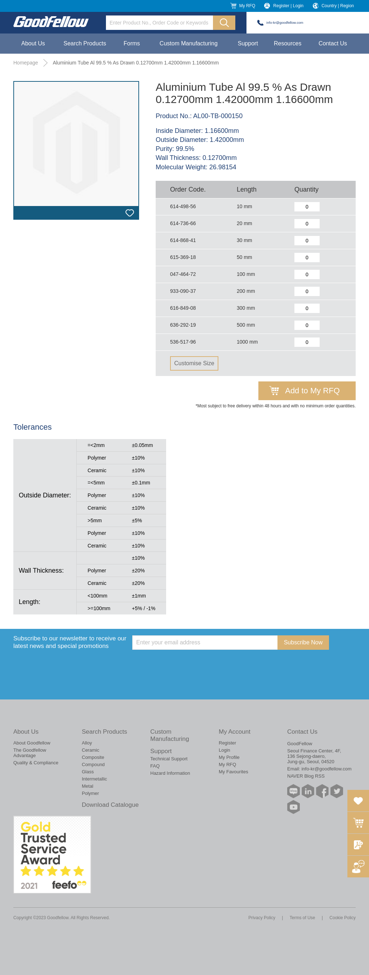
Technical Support (168, 758)
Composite (93, 757)
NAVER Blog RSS (306, 776)
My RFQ (247, 5)
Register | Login (288, 5)
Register (227, 743)
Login (224, 750)
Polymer (90, 793)
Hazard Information (170, 773)
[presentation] (187, 664)
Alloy (87, 743)
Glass (88, 771)
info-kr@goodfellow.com (284, 22)
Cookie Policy (342, 917)
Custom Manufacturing (189, 43)
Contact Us (333, 43)
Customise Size (194, 363)
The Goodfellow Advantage (29, 752)
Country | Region (337, 5)
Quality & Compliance (35, 762)
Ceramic (90, 750)
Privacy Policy (261, 917)
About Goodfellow (31, 743)
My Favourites (233, 771)
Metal (87, 786)
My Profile (229, 757)
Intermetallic (94, 779)
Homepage (25, 63)
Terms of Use (302, 917)
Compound (93, 764)
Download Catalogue (110, 804)
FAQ (155, 766)
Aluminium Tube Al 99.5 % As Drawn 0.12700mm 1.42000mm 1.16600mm (136, 63)
